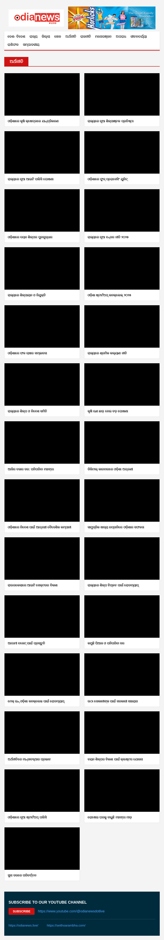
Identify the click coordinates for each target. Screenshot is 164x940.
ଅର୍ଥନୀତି (70, 36)
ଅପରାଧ (121, 36)
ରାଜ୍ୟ (33, 36)
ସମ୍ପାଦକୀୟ (31, 44)
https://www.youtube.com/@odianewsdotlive (71, 911)
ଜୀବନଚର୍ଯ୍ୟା (138, 36)
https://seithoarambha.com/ (66, 925)
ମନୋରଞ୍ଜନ (103, 36)
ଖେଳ (57, 36)
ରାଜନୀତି (85, 36)
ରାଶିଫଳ (13, 44)
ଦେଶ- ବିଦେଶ (16, 36)
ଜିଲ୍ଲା (46, 36)
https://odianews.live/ (23, 925)
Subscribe (21, 911)
